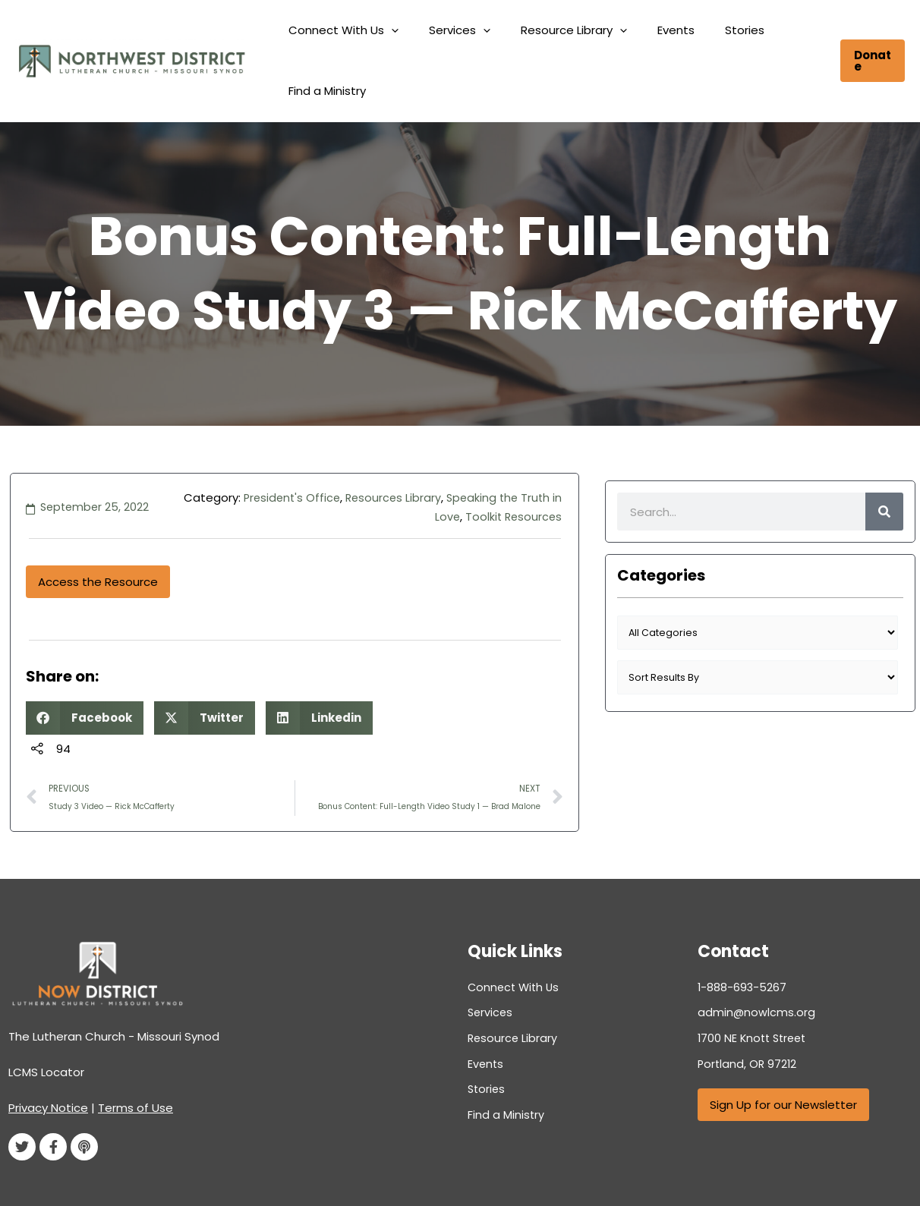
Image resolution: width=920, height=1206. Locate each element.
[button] (421, 32)
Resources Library (388, 441)
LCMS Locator (46, 1017)
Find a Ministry (772, 32)
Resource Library (568, 32)
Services (472, 32)
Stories (702, 32)
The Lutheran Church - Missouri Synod (113, 981)
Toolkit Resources (512, 460)
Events (651, 32)
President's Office (284, 441)
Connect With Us (374, 32)
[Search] (884, 455)
